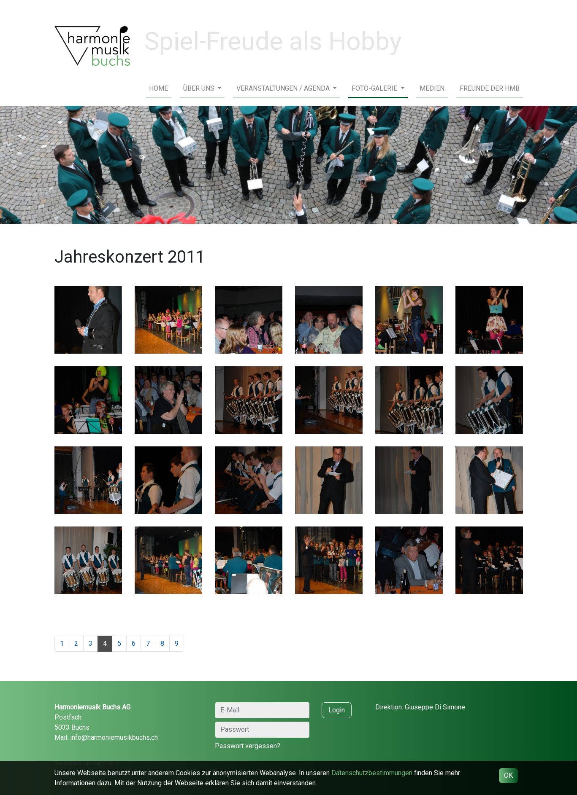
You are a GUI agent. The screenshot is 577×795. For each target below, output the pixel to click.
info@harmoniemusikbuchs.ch (114, 737)
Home (158, 88)
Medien (432, 88)
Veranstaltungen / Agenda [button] (283, 88)
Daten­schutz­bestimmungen (371, 773)
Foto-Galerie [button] (375, 88)
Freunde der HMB (490, 88)
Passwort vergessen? (247, 746)
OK (508, 775)
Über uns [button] (199, 88)
